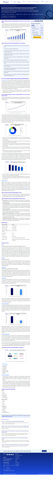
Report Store (15, 2)
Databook (33, 30)
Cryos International (5, 364)
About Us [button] (42, 1)
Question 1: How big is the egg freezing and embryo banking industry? (13, 421)
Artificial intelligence (5, 80)
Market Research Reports (18, 455)
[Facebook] (39, 21)
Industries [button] (23, 1)
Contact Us (47, 2)
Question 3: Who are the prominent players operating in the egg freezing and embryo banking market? (15, 432)
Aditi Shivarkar (41, 14)
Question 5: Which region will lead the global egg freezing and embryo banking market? (15, 444)
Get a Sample (4, 16)
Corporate (40, 25)
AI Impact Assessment (19, 2)
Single (33, 25)
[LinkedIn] (35, 21)
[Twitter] (37, 21)
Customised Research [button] (36, 1)
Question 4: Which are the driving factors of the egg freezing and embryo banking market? (14, 438)
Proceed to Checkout (37, 37)
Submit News (17, 465)
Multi (37, 25)
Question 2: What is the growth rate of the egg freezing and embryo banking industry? (15, 426)
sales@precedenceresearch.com (7, 416)
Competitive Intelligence (35, 32)
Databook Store (17, 456)
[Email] (40, 21)
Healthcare (4, 5)
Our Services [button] (29, 1)
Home (11, 1)
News (16, 461)
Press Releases (17, 458)
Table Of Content (12, 16)
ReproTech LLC (4, 363)
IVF (13, 81)
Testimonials (17, 462)
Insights (16, 459)
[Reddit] (42, 21)
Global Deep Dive (34, 27)
